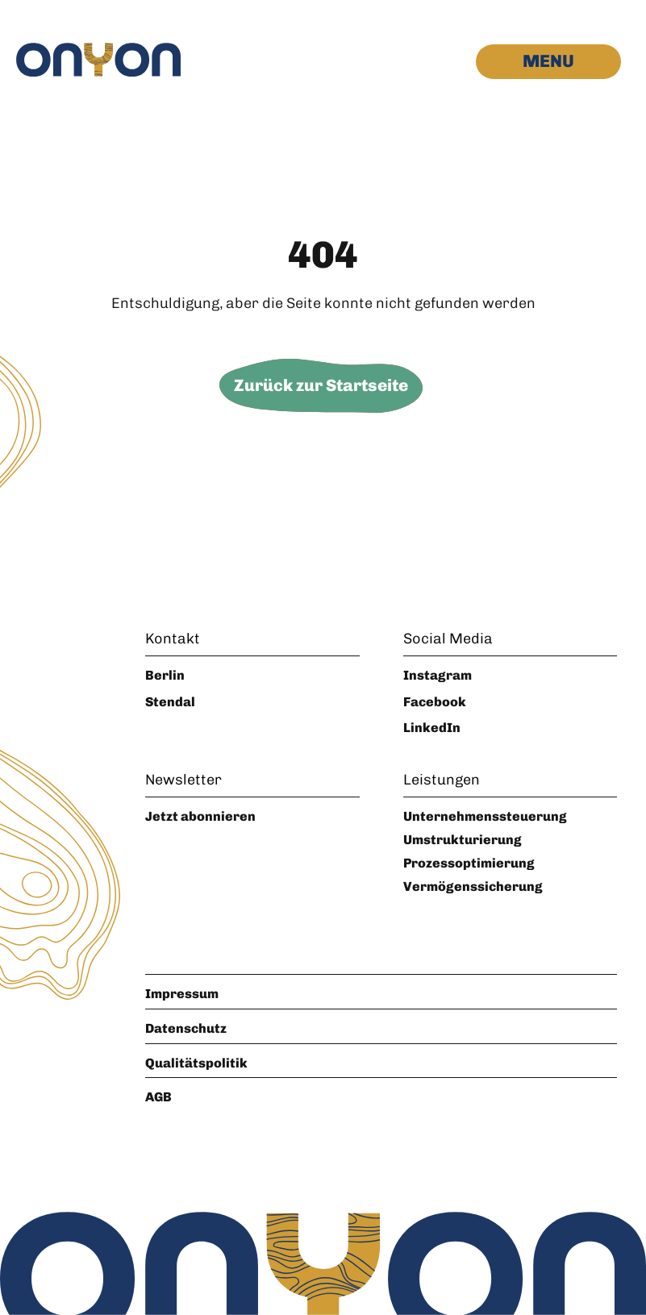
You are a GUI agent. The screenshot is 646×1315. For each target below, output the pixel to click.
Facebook (434, 702)
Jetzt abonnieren (200, 816)
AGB (158, 1097)
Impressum (182, 993)
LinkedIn (432, 727)
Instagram (437, 675)
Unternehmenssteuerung (485, 816)
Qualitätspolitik (196, 1063)
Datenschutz (186, 1028)
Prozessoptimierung (469, 863)
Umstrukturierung (462, 839)
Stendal (170, 702)
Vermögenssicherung (473, 886)
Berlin (165, 675)
